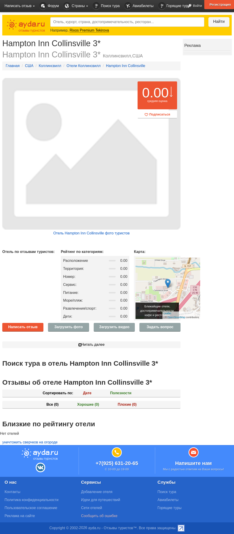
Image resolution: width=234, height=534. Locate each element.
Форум (49, 6)
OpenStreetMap (176, 317)
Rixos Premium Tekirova (89, 30)
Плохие (127, 404)
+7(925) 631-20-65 (117, 463)
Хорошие (88, 404)
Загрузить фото (68, 327)
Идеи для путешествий (100, 500)
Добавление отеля (96, 492)
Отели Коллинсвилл (83, 66)
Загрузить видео (114, 327)
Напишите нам (193, 463)
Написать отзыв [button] (20, 6)
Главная (13, 66)
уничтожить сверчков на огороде (30, 442)
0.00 (155, 92)
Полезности (120, 393)
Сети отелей (91, 508)
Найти (218, 21)
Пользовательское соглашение (31, 508)
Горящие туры (174, 6)
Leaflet (167, 313)
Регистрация (220, 4)
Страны (75, 6)
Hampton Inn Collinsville (125, 66)
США (29, 66)
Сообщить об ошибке (99, 516)
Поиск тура (106, 6)
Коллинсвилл (50, 66)
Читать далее (91, 344)
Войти (193, 6)
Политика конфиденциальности (31, 500)
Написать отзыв (23, 327)
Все (52, 404)
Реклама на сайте (20, 516)
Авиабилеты (139, 6)
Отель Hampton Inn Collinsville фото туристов (91, 233)
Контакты (12, 492)
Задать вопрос (160, 327)
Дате (87, 393)
